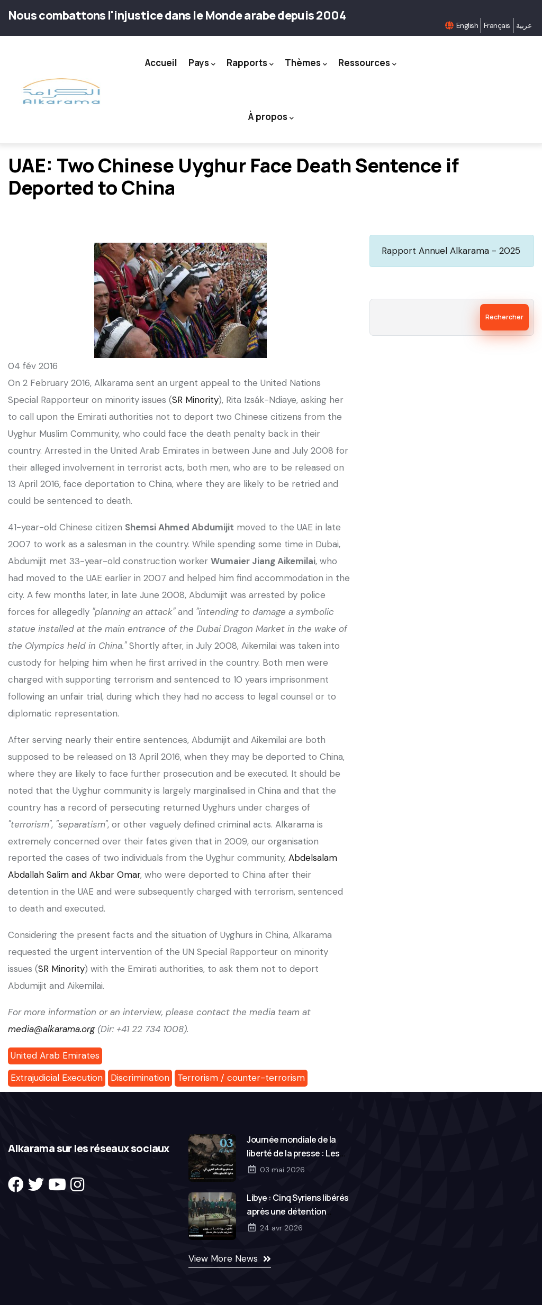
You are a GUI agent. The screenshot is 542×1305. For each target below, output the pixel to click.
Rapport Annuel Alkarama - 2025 (451, 250)
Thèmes (306, 63)
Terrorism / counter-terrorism (241, 1077)
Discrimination (140, 1077)
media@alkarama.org (51, 1029)
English (467, 25)
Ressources (367, 63)
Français (497, 25)
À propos (271, 117)
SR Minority (195, 400)
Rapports (250, 63)
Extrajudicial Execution (57, 1077)
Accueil (161, 63)
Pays (201, 63)
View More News (223, 1258)
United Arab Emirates (55, 1055)
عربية (523, 25)
